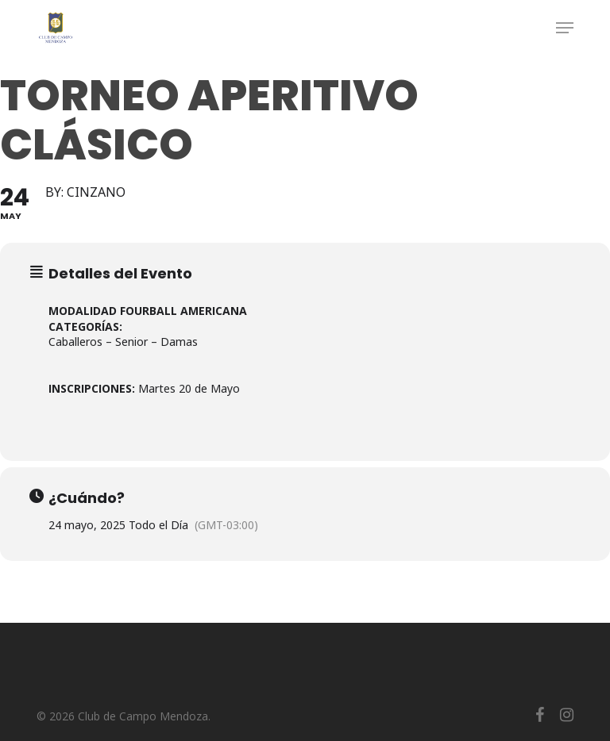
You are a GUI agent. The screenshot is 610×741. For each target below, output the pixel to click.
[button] (564, 28)
